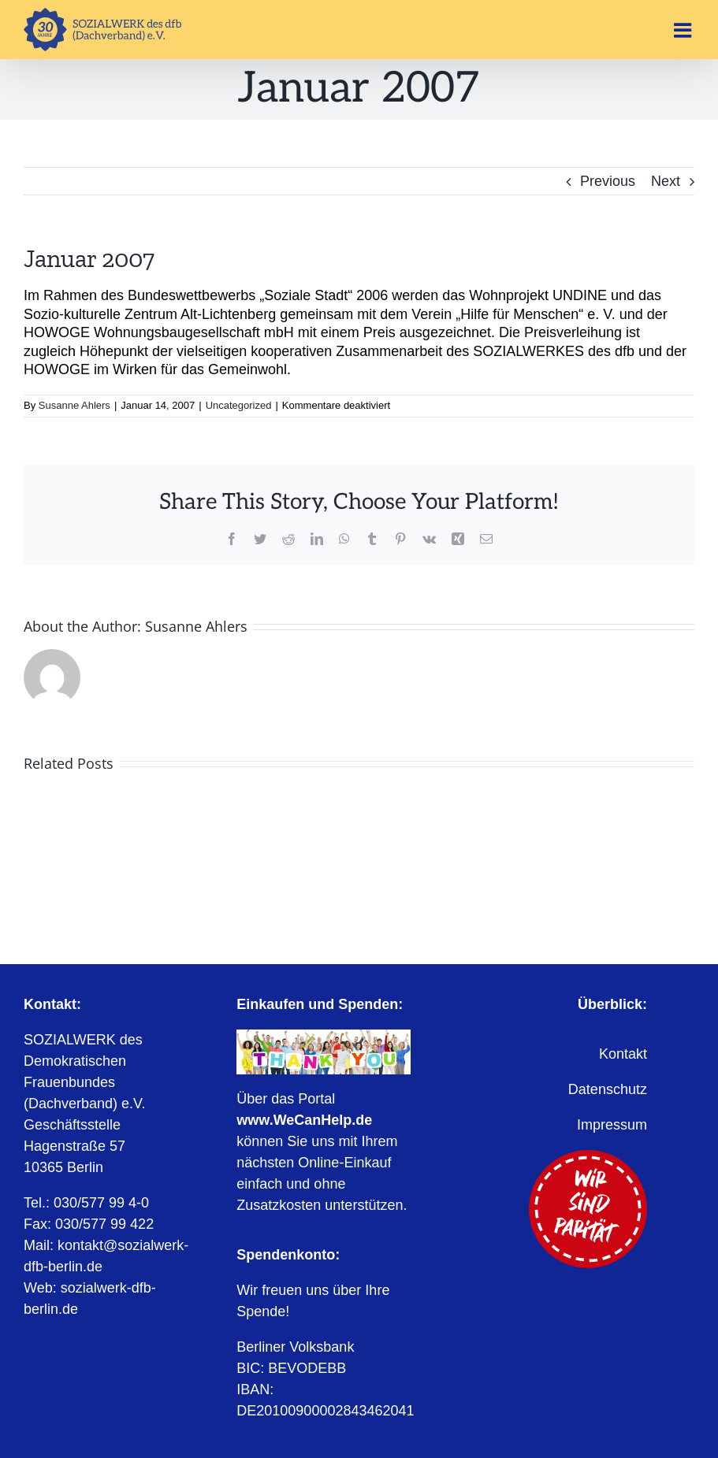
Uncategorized (239, 405)
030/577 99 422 (104, 1224)
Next (665, 181)
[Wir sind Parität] (588, 1157)
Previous (607, 181)
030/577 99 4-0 (101, 1203)
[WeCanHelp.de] (323, 1036)
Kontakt (623, 1054)
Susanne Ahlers (74, 405)
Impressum (612, 1125)
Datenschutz (607, 1089)
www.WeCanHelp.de (304, 1120)
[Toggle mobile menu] (684, 30)
